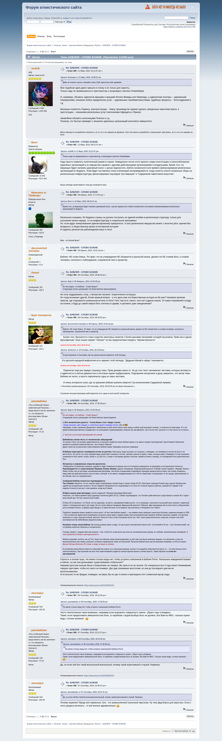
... (39, 52)
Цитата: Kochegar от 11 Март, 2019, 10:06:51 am (81, 77)
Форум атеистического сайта (54, 7)
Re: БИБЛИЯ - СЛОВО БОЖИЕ (82, 68)
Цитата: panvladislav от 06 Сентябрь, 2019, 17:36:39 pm (84, 602)
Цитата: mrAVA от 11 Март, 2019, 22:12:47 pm (80, 151)
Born (34, 142)
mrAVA (35, 68)
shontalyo (37, 592)
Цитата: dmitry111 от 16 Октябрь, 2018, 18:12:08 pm (82, 350)
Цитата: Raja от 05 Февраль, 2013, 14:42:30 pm (80, 281)
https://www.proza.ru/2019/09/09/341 (99, 585)
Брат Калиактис (41, 315)
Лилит (35, 272)
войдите (66, 18)
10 (45, 52)
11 (48, 52)
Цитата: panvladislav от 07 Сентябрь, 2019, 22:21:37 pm (84, 692)
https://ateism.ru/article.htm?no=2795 (179, 27)
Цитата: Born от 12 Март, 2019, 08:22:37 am (79, 201)
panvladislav (39, 401)
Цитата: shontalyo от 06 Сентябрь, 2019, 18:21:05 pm (83, 639)
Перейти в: (166, 731)
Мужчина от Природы (37, 194)
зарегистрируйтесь (83, 18)
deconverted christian (37, 249)
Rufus (97, 45)
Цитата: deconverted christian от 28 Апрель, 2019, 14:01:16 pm (87, 324)
